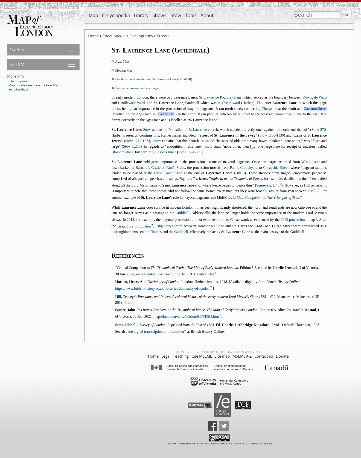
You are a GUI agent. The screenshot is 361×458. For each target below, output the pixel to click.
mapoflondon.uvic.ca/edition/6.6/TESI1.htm (186, 316)
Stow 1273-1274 (137, 141)
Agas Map (122, 61)
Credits (16, 50)
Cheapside (269, 109)
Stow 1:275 (132, 146)
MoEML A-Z (242, 356)
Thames (156, 232)
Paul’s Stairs (175, 167)
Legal (165, 356)
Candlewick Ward (131, 103)
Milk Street (241, 114)
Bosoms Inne (165, 152)
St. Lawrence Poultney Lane (220, 97)
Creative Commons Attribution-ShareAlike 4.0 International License (235, 443)
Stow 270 (319, 129)
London (142, 97)
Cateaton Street (315, 109)
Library (141, 15)
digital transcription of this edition (159, 331)
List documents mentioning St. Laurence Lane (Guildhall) (153, 79)
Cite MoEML (202, 356)
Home (93, 35)
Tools (191, 15)
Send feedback (19, 89)
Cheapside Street (275, 167)
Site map (222, 356)
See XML (18, 64)
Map (93, 15)
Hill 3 (240, 173)
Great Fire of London (134, 226)
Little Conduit (164, 173)
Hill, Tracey (124, 297)
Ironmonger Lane (289, 114)
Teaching (181, 356)
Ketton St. (166, 114)
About (207, 15)
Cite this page (18, 81)
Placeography (141, 35)
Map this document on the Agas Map (34, 85)
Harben (247, 103)
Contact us (263, 356)
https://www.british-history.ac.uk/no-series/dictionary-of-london (162, 288)
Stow (176, 15)
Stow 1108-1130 (271, 135)
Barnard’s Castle (148, 167)
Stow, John (123, 325)
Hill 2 (314, 191)
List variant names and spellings (136, 88)
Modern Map (124, 70)
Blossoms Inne (122, 152)
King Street (164, 226)
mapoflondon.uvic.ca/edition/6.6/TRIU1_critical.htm (175, 274)
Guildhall (182, 213)
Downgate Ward (315, 97)
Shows (159, 15)
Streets (163, 35)
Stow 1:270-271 (190, 152)
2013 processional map (298, 220)
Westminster (310, 162)
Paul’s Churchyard (244, 167)
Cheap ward (231, 103)
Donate (282, 356)
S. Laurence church (203, 129)
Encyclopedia (116, 15)
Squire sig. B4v (267, 185)
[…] (253, 146)
